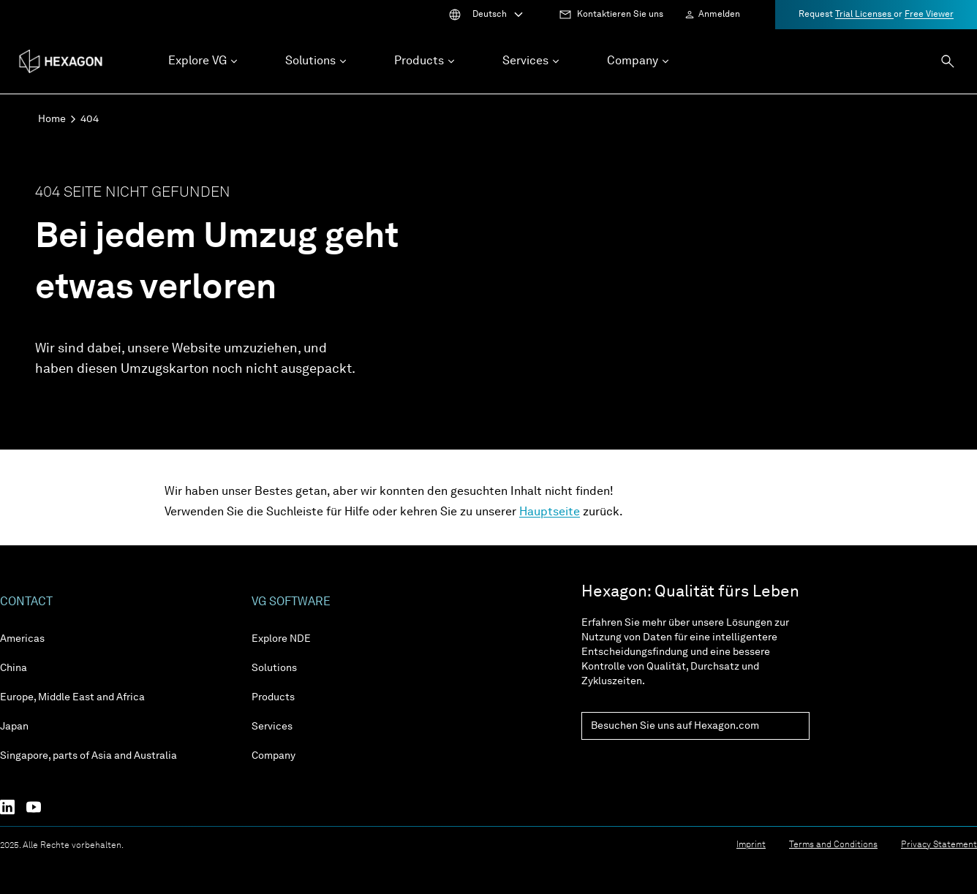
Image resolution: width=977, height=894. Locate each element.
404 (89, 119)
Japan (14, 726)
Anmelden (719, 14)
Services (272, 726)
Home (52, 119)
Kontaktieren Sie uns (620, 14)
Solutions (274, 668)
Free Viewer (929, 14)
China (13, 668)
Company (273, 756)
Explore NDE (281, 639)
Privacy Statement (939, 845)
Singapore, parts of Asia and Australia (88, 756)
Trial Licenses (864, 14)
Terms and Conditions (833, 845)
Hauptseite (549, 512)
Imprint (751, 845)
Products (273, 697)
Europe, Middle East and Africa (72, 697)
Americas (22, 639)
